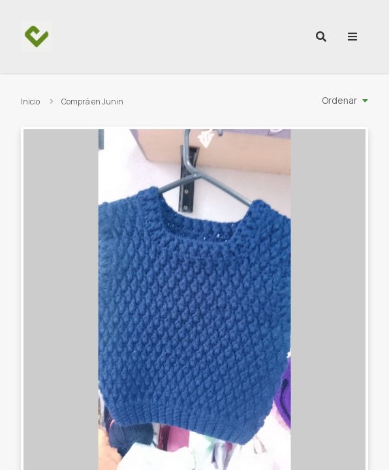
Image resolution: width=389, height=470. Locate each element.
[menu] (352, 36)
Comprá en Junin (92, 101)
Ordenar (339, 100)
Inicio (30, 101)
